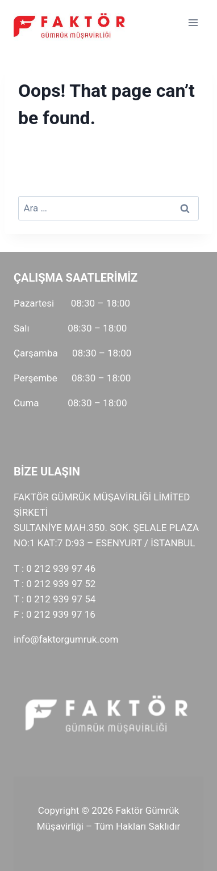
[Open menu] (192, 22)
